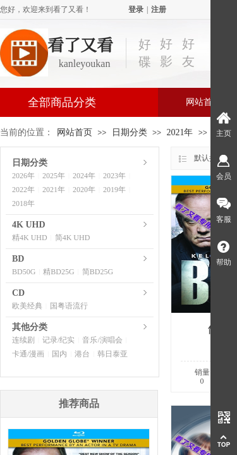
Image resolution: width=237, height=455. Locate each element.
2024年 (84, 175)
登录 (135, 9)
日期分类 (129, 132)
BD (18, 259)
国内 (59, 353)
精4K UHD (29, 237)
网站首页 (74, 132)
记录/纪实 (58, 340)
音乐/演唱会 (102, 340)
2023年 (114, 175)
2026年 (23, 175)
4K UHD (29, 224)
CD (18, 293)
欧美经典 (27, 305)
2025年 (53, 175)
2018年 (23, 203)
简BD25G (97, 271)
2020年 (84, 189)
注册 (158, 9)
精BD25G (58, 271)
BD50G (23, 271)
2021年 (179, 132)
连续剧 (23, 340)
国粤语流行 (69, 305)
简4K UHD (72, 237)
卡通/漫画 (28, 353)
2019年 (114, 189)
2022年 (23, 189)
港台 (82, 353)
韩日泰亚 (112, 353)
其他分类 (29, 327)
